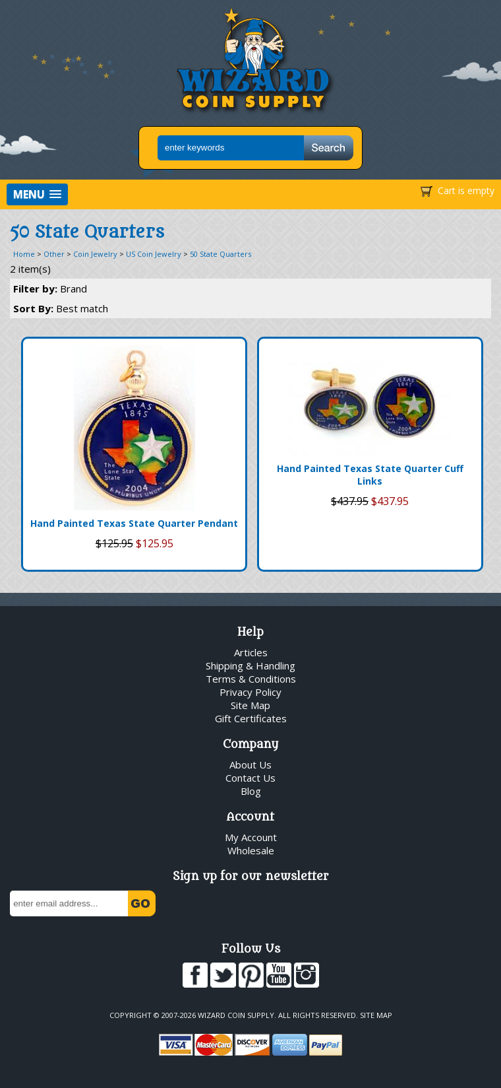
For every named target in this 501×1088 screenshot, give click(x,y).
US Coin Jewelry (153, 254)
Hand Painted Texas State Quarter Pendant (134, 523)
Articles (251, 652)
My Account (251, 837)
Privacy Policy (250, 691)
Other (54, 254)
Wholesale (250, 850)
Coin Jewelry (95, 254)
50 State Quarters (220, 254)
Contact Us (250, 777)
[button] (37, 194)
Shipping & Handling (250, 665)
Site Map (250, 705)
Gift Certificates (251, 718)
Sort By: (60, 308)
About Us (250, 764)
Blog (251, 791)
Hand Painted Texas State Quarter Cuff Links (370, 474)
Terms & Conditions (251, 678)
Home (24, 254)
